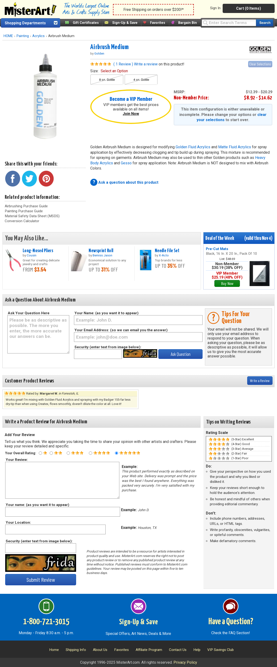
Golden (99, 53)
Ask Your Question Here (28, 313)
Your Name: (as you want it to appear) (106, 313)
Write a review (146, 64)
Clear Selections (260, 64)
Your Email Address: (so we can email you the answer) (121, 330)
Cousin (31, 255)
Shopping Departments (25, 23)
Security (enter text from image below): (107, 347)
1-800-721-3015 (46, 622)
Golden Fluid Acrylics (193, 147)
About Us (100, 650)
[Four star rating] (90, 453)
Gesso (126, 163)
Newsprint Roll (101, 250)
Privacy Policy (185, 662)
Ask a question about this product (128, 182)
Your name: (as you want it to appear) (37, 505)
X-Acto (164, 255)
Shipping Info (76, 650)
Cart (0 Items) (248, 8)
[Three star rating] (68, 453)
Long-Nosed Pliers (38, 250)
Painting (23, 36)
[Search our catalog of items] (264, 22)
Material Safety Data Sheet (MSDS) (32, 216)
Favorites (157, 23)
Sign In (215, 8)
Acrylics (38, 36)
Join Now (131, 113)
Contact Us (177, 650)
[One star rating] (40, 453)
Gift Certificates (86, 23)
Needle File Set (167, 250)
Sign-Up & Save (125, 23)
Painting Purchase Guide (24, 211)
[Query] (229, 22)
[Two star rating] (51, 453)
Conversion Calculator (22, 221)
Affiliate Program (149, 650)
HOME (8, 36)
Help (196, 650)
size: (109, 71)
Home (54, 650)
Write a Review (260, 380)
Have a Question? (230, 622)
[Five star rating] (116, 453)
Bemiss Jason (102, 255)
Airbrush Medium (109, 47)
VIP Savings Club (220, 650)
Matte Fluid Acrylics (234, 147)
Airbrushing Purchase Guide (26, 206)
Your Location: (18, 522)
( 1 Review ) (123, 64)
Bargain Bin (187, 23)
